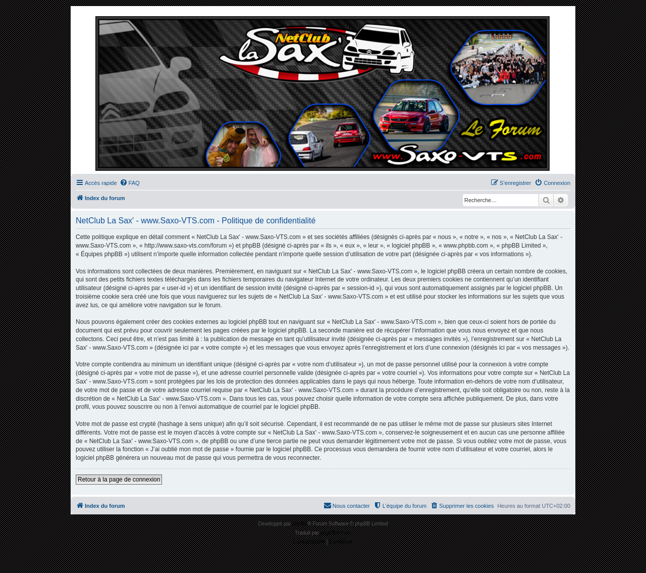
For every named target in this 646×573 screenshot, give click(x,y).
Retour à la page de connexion (119, 479)
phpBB (299, 524)
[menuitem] (130, 183)
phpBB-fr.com (335, 533)
